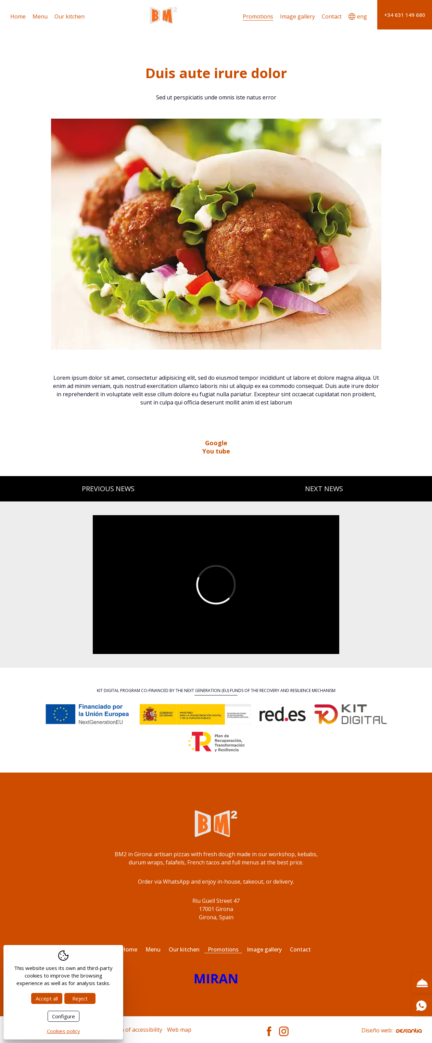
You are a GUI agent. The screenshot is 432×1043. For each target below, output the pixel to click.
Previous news (108, 488)
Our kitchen (69, 16)
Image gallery (297, 16)
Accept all (47, 998)
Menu (40, 16)
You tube (216, 451)
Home (18, 16)
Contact (332, 16)
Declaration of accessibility (128, 1029)
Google (216, 443)
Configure (63, 1016)
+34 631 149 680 (404, 14)
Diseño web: (391, 1030)
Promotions (258, 16)
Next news (324, 488)
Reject (80, 998)
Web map (179, 1029)
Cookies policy (63, 1031)
